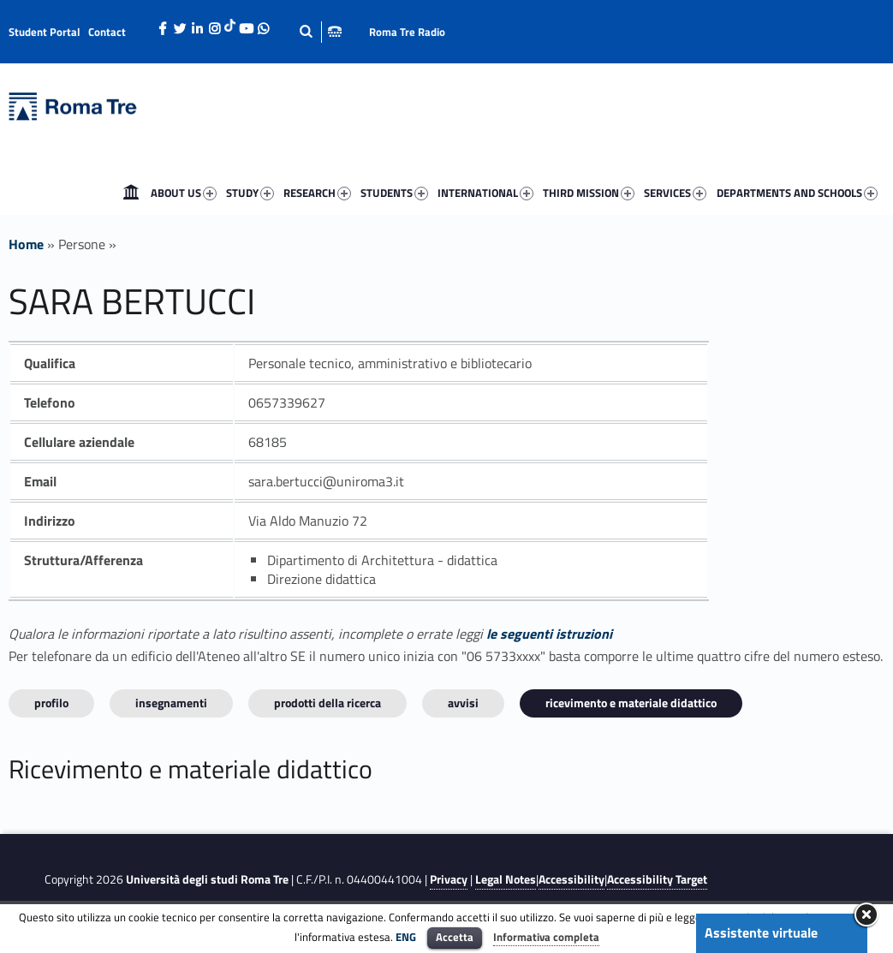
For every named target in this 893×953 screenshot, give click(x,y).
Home (131, 192)
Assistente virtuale (761, 932)
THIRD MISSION (588, 192)
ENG (406, 936)
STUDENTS (394, 192)
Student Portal (44, 31)
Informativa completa (546, 936)
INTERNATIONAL (485, 192)
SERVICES (675, 192)
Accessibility (571, 879)
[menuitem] (131, 192)
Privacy (448, 879)
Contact (107, 31)
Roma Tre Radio (407, 31)
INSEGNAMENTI (171, 703)
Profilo (51, 703)
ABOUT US (184, 192)
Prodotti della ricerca (327, 703)
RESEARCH (317, 192)
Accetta (454, 936)
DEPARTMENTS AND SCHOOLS (797, 192)
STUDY (250, 192)
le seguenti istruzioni (549, 633)
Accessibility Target (657, 879)
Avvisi (463, 703)
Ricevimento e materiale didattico (631, 703)
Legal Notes (505, 879)
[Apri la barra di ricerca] (320, 31)
